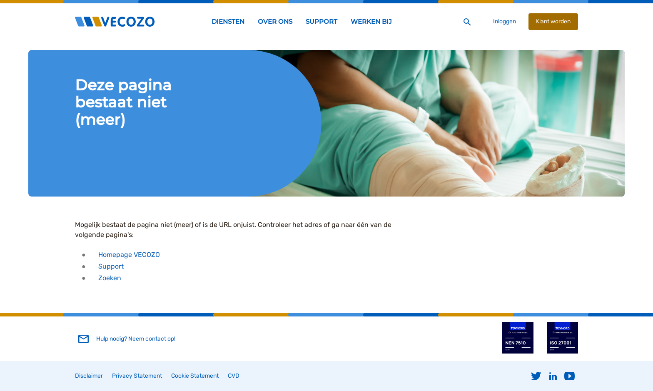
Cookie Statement (195, 375)
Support (111, 266)
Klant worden (553, 21)
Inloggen (504, 21)
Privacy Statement (137, 375)
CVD (233, 375)
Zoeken (109, 278)
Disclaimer (89, 375)
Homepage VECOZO (129, 255)
